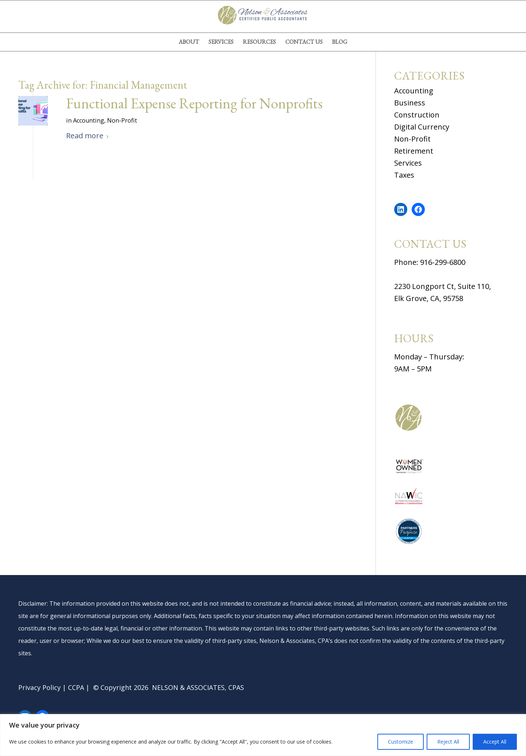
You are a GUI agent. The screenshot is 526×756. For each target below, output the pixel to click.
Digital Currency (421, 127)
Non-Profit (122, 120)
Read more (87, 135)
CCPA (76, 687)
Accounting (88, 120)
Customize (400, 741)
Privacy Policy (39, 687)
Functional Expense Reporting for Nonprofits (194, 103)
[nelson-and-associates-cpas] (263, 16)
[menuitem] (189, 42)
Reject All (448, 741)
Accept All (494, 741)
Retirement (413, 151)
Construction (416, 115)
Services (408, 163)
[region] (263, 735)
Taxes (404, 175)
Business (409, 103)
